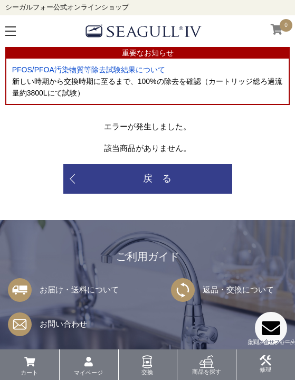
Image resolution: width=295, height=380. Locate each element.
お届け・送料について (79, 289)
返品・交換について (238, 289)
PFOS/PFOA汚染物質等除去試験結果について (88, 69)
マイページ (88, 372)
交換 (147, 372)
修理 (265, 369)
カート (29, 372)
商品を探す (206, 371)
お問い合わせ (63, 323)
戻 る (157, 178)
